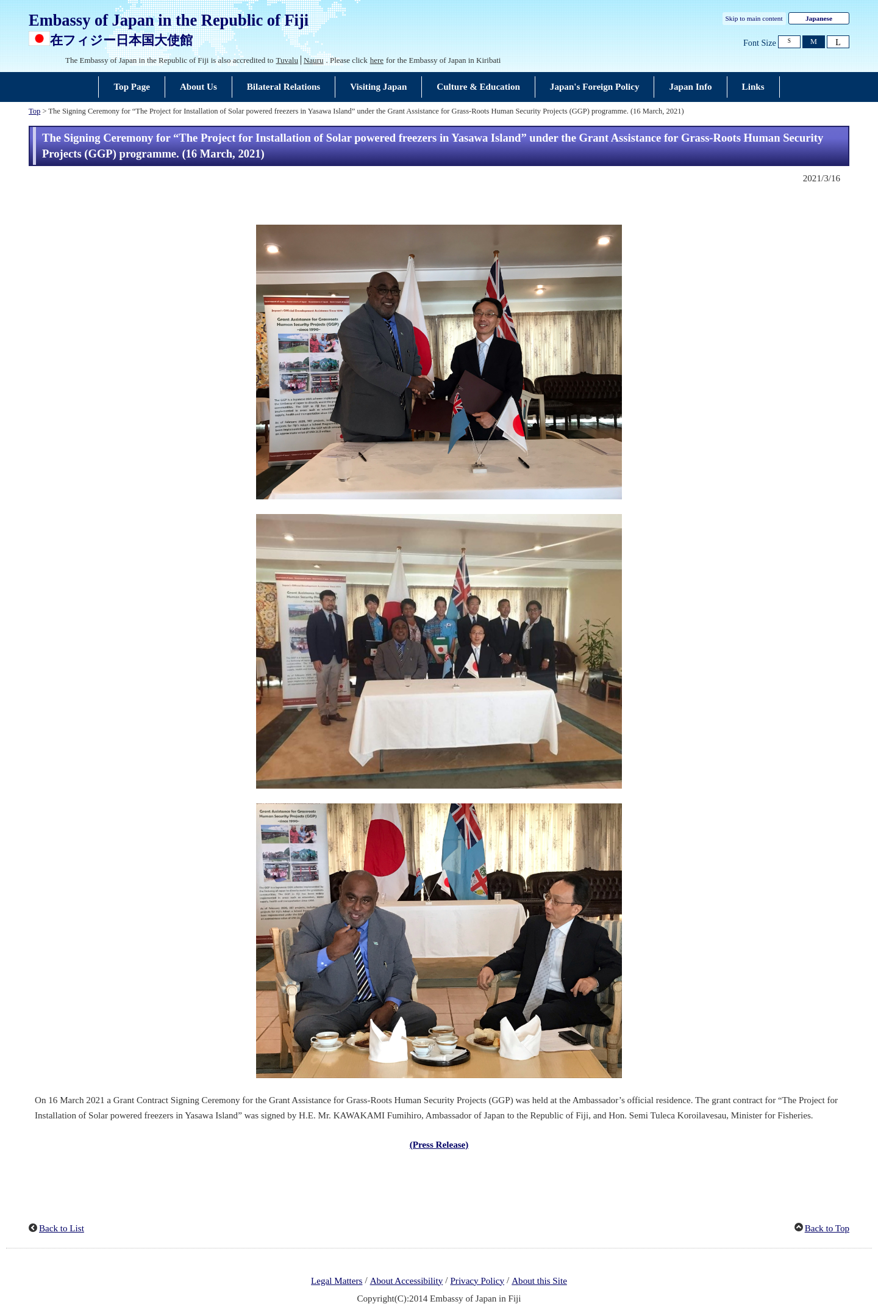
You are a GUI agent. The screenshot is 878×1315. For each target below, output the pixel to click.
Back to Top (827, 1228)
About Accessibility (406, 1281)
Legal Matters (336, 1281)
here (377, 60)
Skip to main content (754, 18)
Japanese (818, 18)
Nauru (314, 60)
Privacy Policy (477, 1281)
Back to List (61, 1228)
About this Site (539, 1281)
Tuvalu (287, 60)
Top (34, 111)
